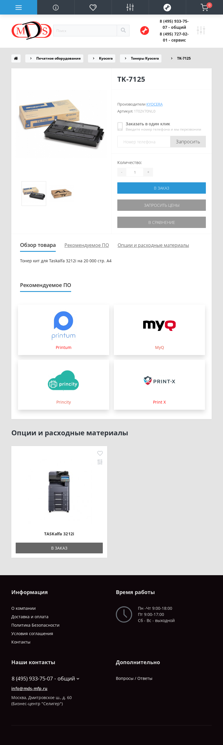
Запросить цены (161, 205)
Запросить (188, 141)
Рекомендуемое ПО (86, 245)
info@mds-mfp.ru (29, 688)
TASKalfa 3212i (59, 534)
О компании (23, 608)
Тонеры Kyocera (145, 58)
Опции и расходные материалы (153, 245)
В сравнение (161, 222)
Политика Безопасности (35, 625)
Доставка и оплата (29, 616)
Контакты (20, 642)
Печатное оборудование (58, 58)
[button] (174, 24)
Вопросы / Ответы (134, 678)
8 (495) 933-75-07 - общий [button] (45, 678)
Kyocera (106, 58)
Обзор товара (38, 244)
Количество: (129, 162)
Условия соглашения (32, 633)
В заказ (161, 188)
